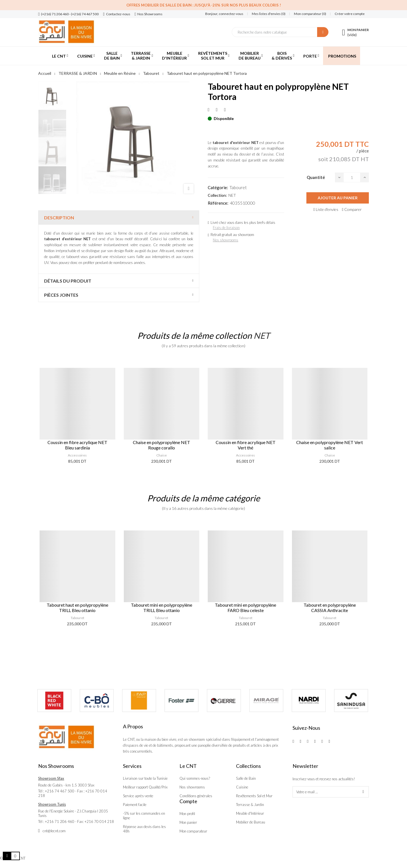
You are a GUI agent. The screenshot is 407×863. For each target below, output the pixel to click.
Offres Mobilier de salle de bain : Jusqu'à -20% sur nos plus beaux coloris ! (203, 5)
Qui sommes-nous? (194, 778)
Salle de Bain (246, 778)
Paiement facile (134, 804)
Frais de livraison (226, 227)
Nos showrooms (225, 240)
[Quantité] (351, 177)
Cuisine (242, 787)
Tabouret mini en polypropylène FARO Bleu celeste (245, 607)
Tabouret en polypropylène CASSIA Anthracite (330, 607)
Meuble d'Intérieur (250, 813)
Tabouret (238, 187)
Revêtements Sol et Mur (254, 796)
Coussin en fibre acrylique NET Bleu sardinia (77, 445)
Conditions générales (195, 796)
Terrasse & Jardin (250, 804)
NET (232, 195)
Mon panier (188, 822)
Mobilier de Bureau (250, 822)
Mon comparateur (193, 831)
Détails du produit (67, 280)
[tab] (118, 217)
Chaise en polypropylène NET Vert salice (329, 445)
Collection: (217, 195)
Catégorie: (218, 187)
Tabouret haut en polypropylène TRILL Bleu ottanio (77, 607)
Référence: (218, 203)
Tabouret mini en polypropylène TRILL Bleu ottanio (161, 607)
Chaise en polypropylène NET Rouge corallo (161, 445)
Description (59, 217)
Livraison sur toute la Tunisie (145, 778)
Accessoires (77, 455)
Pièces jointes (61, 295)
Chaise (161, 455)
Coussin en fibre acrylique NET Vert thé (246, 445)
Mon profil (187, 813)
